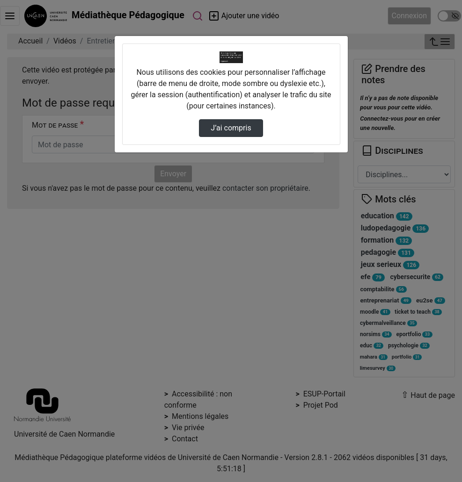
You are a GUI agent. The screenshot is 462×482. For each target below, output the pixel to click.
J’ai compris (231, 127)
